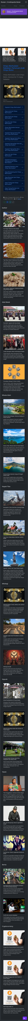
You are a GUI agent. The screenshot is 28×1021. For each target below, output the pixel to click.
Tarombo (3, 6)
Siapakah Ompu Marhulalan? (13, 107)
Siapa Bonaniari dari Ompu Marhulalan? (12, 178)
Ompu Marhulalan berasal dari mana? (12, 128)
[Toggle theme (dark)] (25, 1018)
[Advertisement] (14, 32)
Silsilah (9, 6)
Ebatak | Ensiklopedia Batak (10, 2)
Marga (15, 6)
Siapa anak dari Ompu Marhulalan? (11, 111)
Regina (19, 199)
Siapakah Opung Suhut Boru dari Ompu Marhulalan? (13, 138)
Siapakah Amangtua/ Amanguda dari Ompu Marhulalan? (11, 161)
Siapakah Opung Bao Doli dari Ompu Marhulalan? (13, 144)
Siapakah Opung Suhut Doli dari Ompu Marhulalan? (12, 133)
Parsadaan (22, 6)
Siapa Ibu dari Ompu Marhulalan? (10, 122)
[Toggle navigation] (26, 2)
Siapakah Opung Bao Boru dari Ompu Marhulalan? (12, 149)
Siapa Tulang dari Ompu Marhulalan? (11, 183)
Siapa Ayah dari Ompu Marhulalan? (11, 117)
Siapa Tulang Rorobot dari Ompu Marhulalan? (12, 188)
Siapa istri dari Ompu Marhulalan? (11, 155)
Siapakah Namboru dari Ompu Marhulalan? (11, 167)
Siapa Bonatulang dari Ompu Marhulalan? (13, 172)
